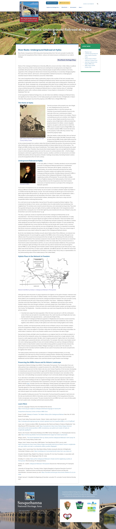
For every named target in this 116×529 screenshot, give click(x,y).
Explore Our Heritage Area (53, 7)
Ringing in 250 (88, 52)
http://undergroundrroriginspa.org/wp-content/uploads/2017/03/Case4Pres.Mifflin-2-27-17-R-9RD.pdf (46, 421)
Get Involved (73, 7)
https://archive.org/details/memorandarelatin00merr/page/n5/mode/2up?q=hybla (44, 434)
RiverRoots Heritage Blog (67, 60)
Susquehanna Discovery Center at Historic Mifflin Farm (33, 411)
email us (40, 517)
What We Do (65, 7)
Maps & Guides (52, 2)
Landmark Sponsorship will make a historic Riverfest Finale (91, 55)
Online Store (64, 2)
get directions (22, 517)
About (81, 7)
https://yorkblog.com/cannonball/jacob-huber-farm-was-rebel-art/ (53, 451)
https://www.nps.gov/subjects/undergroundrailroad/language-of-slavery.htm (39, 408)
